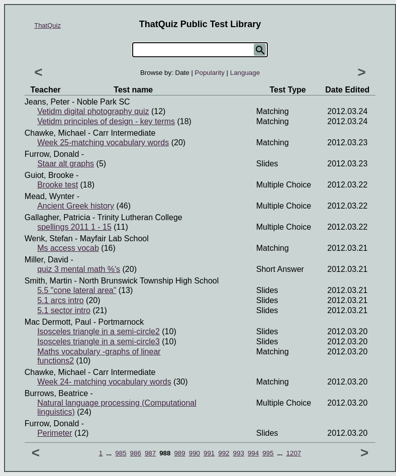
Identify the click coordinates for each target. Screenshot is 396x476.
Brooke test (57, 184)
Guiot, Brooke (49, 175)
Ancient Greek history (75, 206)
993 (238, 453)
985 (120, 453)
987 (150, 453)
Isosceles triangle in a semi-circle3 (98, 341)
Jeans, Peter (47, 102)
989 (179, 453)
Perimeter (54, 433)
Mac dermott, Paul (58, 322)
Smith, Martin (48, 280)
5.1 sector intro (63, 310)
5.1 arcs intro (60, 300)
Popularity (210, 72)
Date (182, 72)
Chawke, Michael (55, 133)
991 (209, 453)
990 (194, 453)
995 (267, 453)
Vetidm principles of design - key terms (106, 121)
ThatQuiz (47, 25)
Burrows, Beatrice (56, 393)
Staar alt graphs (65, 163)
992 (223, 453)
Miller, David (46, 259)
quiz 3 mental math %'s (78, 269)
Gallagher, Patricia (57, 217)
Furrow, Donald (52, 154)
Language (245, 72)
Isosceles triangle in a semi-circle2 (98, 331)
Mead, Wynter (49, 196)
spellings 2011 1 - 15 (74, 227)
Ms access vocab (68, 248)
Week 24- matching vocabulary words (104, 381)
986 (135, 453)
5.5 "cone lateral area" (76, 290)
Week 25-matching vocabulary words (103, 142)
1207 (294, 453)
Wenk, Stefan (49, 238)
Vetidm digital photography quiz (93, 111)
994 (253, 453)
